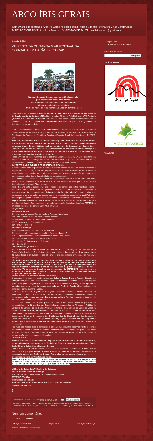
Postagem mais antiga (86, 423)
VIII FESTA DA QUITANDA (67, 406)
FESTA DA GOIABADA (56, 403)
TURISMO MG (30, 406)
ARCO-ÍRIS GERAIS (51, 14)
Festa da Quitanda (71, 403)
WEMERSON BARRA (85, 406)
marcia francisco (85, 403)
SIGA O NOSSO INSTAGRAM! (119, 45)
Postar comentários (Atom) (29, 428)
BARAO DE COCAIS (29, 403)
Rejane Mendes (18, 406)
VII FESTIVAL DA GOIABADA (46, 406)
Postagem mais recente (22, 423)
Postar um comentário (24, 418)
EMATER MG (42, 403)
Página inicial (54, 423)
